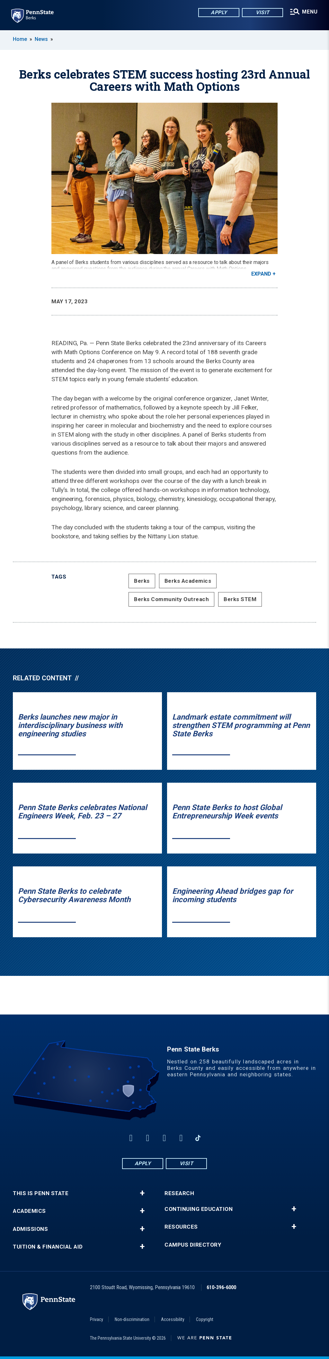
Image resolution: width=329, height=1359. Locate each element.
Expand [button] (261, 274)
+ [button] (142, 1193)
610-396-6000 (221, 1287)
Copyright (204, 1319)
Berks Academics (187, 581)
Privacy (96, 1319)
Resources (181, 1227)
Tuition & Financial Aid (48, 1247)
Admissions (30, 1229)
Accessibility (172, 1319)
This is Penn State (40, 1193)
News (41, 39)
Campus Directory (192, 1245)
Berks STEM (240, 599)
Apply (218, 13)
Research (179, 1193)
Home (20, 39)
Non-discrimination (132, 1319)
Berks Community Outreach (171, 599)
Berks (142, 581)
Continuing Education (198, 1209)
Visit (262, 13)
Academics (29, 1211)
